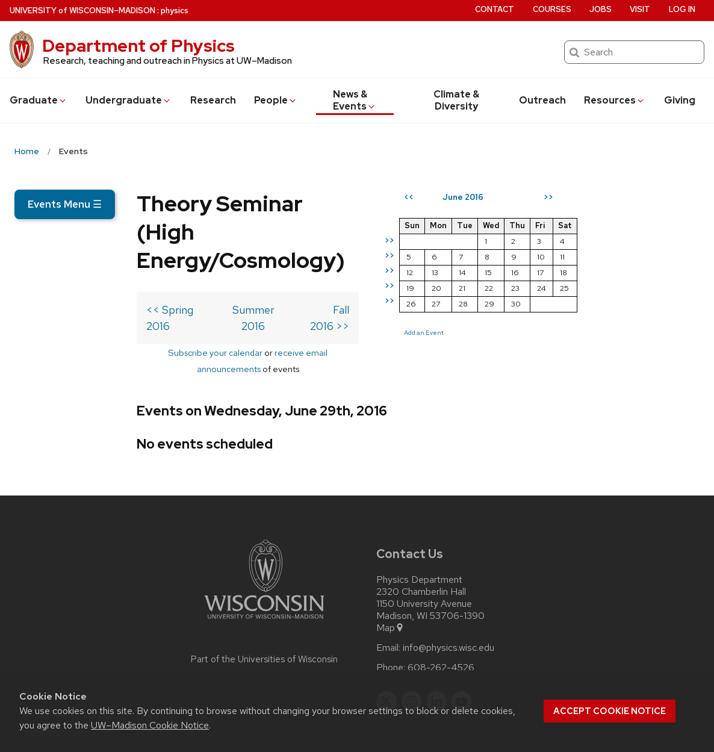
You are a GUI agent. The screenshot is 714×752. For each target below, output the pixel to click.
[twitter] (386, 656)
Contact (494, 9)
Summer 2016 (248, 297)
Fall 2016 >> (416, 297)
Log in (682, 9)
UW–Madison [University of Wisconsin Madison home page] (82, 10)
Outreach (542, 100)
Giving (679, 100)
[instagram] (412, 656)
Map (390, 583)
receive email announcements (269, 323)
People (275, 100)
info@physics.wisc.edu (448, 603)
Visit (640, 9)
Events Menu (65, 204)
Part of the (264, 614)
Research (213, 100)
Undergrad (128, 100)
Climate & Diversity (456, 100)
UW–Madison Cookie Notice (150, 725)
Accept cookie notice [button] (609, 711)
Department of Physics (138, 45)
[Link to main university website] (264, 576)
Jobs (600, 9)
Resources (614, 100)
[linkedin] (436, 656)
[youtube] (462, 656)
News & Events (355, 100)
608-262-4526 (441, 623)
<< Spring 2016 (60, 297)
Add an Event (520, 375)
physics (174, 10)
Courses (552, 9)
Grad (38, 100)
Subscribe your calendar (150, 323)
